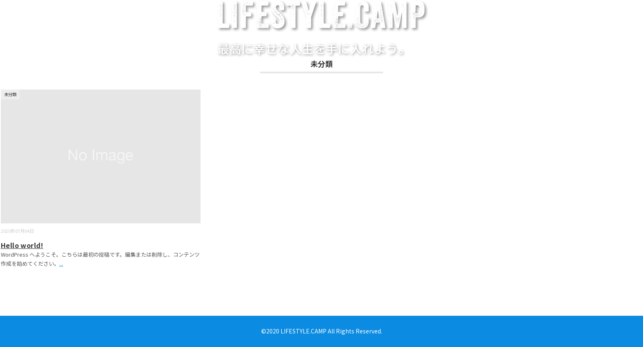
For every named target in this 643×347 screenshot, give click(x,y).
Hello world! (22, 245)
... (61, 263)
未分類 (10, 94)
